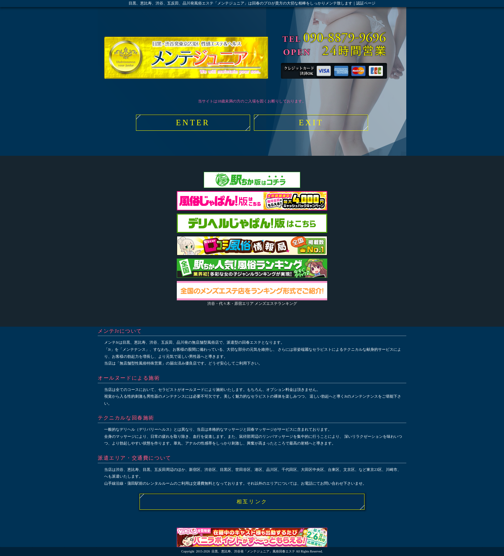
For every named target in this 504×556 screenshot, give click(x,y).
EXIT (311, 122)
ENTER (193, 122)
